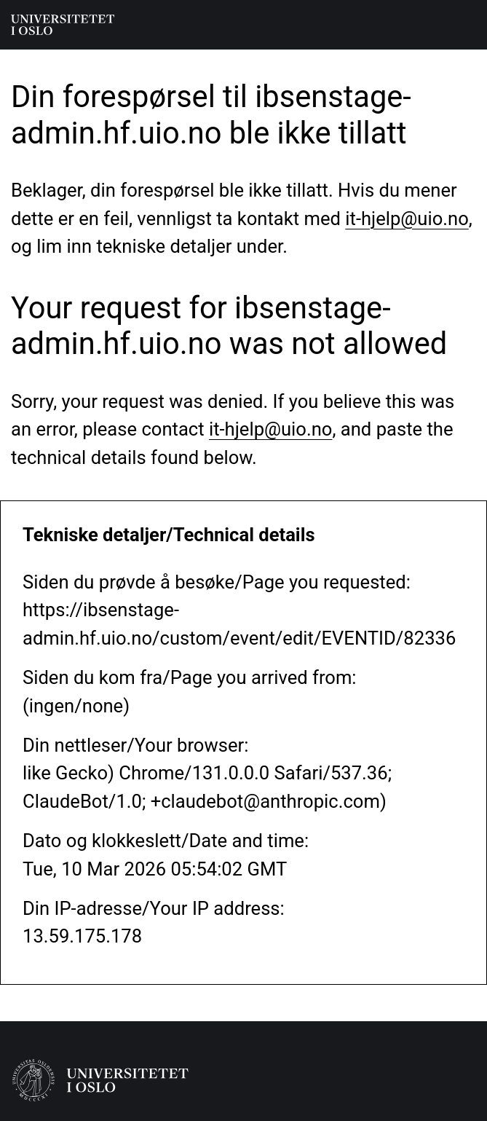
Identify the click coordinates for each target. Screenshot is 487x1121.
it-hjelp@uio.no (406, 218)
